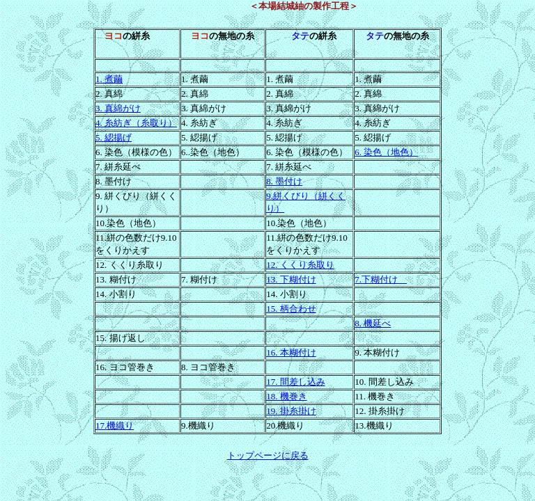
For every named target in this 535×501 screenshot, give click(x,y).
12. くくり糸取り (300, 265)
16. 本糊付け (291, 352)
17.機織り (114, 425)
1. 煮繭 (109, 79)
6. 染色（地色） (386, 152)
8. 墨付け (284, 181)
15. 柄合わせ (291, 308)
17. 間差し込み (295, 381)
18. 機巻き (286, 396)
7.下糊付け (381, 279)
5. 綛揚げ (113, 137)
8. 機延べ (373, 323)
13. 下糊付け (291, 279)
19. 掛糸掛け (291, 411)
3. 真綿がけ (118, 108)
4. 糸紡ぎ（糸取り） (136, 123)
